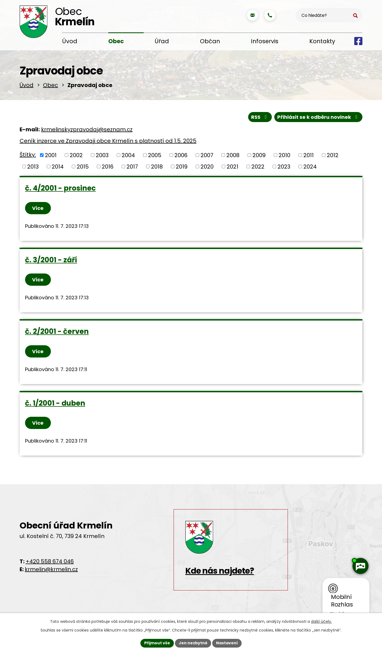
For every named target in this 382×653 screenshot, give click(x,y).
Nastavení (227, 643)
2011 (308, 156)
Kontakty (322, 41)
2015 (83, 167)
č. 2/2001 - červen (57, 332)
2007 (207, 156)
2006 (180, 156)
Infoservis (264, 41)
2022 (257, 167)
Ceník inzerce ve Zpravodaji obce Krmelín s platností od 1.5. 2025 (108, 142)
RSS (260, 117)
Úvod (69, 41)
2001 (51, 156)
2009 (259, 156)
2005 (154, 156)
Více (38, 209)
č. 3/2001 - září (51, 261)
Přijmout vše (157, 643)
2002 (76, 156)
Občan (210, 41)
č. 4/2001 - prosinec (60, 189)
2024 (310, 167)
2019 (181, 167)
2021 (232, 167)
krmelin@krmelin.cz (51, 570)
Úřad (162, 41)
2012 (332, 156)
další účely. (321, 621)
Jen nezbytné (193, 643)
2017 (132, 167)
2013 (33, 167)
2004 (128, 156)
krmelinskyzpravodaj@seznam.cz (87, 130)
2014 (58, 167)
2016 (107, 167)
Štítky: (28, 156)
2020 (207, 167)
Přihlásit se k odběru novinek (318, 117)
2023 (284, 167)
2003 (102, 156)
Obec (116, 41)
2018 (157, 167)
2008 (232, 156)
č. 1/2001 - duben (55, 404)
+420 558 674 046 (50, 562)
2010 (284, 156)
